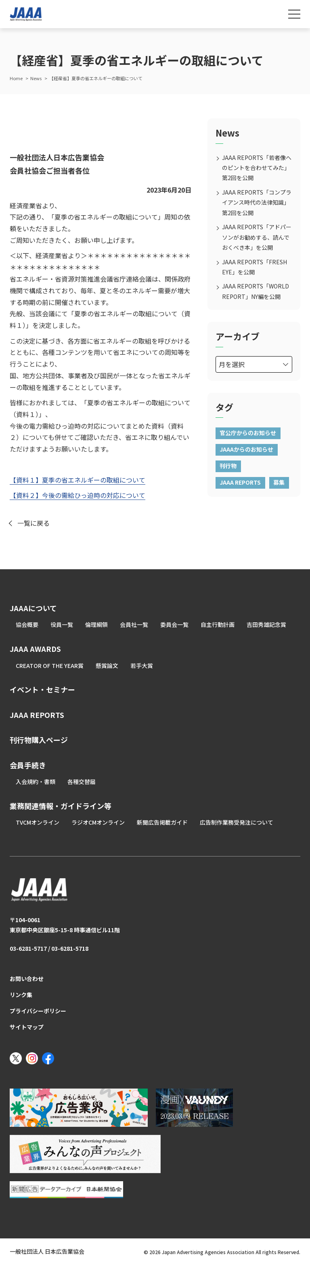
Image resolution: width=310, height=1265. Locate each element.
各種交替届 (81, 782)
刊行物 (228, 466)
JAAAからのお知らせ (246, 449)
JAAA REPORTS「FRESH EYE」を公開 (254, 267)
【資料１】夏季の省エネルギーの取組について (77, 480)
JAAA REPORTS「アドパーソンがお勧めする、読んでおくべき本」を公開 (256, 237)
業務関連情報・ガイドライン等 (60, 805)
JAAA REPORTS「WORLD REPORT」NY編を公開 (255, 291)
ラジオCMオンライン (98, 822)
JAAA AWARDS (35, 648)
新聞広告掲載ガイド (162, 822)
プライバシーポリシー (38, 1011)
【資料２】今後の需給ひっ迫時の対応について (77, 495)
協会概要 (27, 624)
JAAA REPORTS (240, 482)
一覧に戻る (33, 523)
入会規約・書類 (35, 782)
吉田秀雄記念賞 (266, 624)
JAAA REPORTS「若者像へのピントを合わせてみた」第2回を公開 (256, 167)
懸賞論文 (107, 666)
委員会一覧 (174, 624)
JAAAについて (33, 608)
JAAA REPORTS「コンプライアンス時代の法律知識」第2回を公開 (256, 202)
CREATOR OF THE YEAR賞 (50, 666)
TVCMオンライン (37, 822)
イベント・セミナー (42, 689)
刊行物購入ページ (39, 739)
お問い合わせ (27, 979)
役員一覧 (61, 624)
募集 (279, 482)
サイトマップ (27, 1027)
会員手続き (28, 765)
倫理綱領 (96, 624)
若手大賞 (141, 666)
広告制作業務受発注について (236, 822)
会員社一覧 (134, 624)
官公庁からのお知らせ (248, 433)
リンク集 (21, 995)
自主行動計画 (218, 624)
